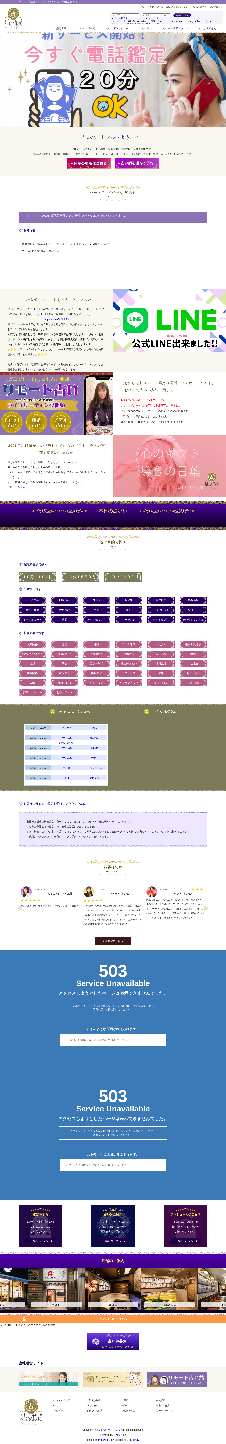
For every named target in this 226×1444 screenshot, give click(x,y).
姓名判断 (64, 610)
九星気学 (161, 600)
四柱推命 (64, 600)
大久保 (66, 768)
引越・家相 (96, 682)
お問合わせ (210, 28)
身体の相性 (64, 654)
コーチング (128, 619)
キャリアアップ (128, 682)
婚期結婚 (96, 654)
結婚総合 (129, 654)
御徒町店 (160, 1400)
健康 (161, 673)
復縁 (32, 663)
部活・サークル (32, 692)
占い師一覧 (88, 28)
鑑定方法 (61, 28)
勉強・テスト (64, 692)
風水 (129, 610)
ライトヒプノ (161, 619)
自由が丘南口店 (94, 1410)
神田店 (55, 1405)
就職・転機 (64, 682)
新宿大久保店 (163, 1405)
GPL (129, 1440)
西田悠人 (94, 737)
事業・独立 (161, 682)
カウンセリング (96, 619)
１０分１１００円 (38, 577)
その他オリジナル (193, 619)
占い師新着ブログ (178, 28)
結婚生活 (161, 663)
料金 (149, 28)
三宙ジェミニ (94, 768)
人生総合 (193, 663)
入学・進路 (193, 682)
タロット (193, 610)
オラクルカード (32, 619)
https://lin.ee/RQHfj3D (56, 319)
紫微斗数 (193, 600)
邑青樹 (94, 757)
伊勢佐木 (67, 737)
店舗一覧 (218, 7)
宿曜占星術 (32, 610)
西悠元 (94, 747)
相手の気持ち (193, 644)
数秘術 (129, 600)
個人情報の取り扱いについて (175, 7)
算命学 (97, 600)
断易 (64, 619)
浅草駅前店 (92, 1405)
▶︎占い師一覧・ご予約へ (113, 1319)
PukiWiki (103, 1440)
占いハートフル (111, 1429)
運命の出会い (129, 663)
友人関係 (64, 673)
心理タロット (161, 610)
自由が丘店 (57, 1410)
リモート (67, 727)
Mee (94, 727)
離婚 (193, 654)
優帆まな (94, 778)
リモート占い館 (164, 1410)
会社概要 (149, 7)
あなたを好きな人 (32, 654)
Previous (19, 908)
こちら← (20, 487)
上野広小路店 (93, 1400)
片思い (161, 644)
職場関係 (96, 673)
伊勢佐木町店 (128, 1410)
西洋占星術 (32, 600)
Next (207, 908)
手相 (96, 610)
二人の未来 (128, 644)
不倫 (64, 663)
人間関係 (32, 644)
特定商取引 (201, 7)
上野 (66, 778)
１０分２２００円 (123, 577)
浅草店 (125, 1405)
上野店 (125, 1400)
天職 (32, 682)
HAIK (117, 1434)
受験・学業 (96, 663)
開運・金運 (193, 673)
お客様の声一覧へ (113, 941)
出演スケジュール (121, 28)
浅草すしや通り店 (61, 1400)
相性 (96, 644)
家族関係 (32, 673)
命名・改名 (161, 654)
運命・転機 (128, 673)
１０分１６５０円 (80, 577)
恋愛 (64, 644)
